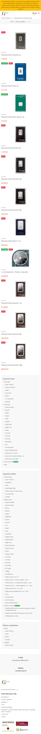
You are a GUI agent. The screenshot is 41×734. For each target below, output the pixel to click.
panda (7, 430)
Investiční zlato (9, 379)
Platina (3, 52)
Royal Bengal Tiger (10, 488)
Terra (6, 594)
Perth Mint (8, 393)
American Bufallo (9, 502)
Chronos (7, 522)
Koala (6, 531)
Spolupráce (4, 702)
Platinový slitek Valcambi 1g (11, 55)
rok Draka (8, 433)
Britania (7, 410)
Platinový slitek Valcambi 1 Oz (11, 303)
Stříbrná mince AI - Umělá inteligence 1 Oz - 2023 (18, 585)
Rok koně (7, 439)
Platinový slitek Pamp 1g (9, 86)
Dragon (7, 416)
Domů (12, 21)
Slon (6, 444)
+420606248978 (20, 671)
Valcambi (7, 401)
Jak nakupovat (5, 697)
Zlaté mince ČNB (11, 461)
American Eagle (9, 407)
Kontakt (3, 716)
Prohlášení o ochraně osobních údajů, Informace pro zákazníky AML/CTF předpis (18, 710)
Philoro (7, 396)
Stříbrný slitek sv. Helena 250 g (13, 491)
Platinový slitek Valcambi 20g (11, 210)
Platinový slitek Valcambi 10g (11, 179)
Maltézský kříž (9, 539)
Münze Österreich (10, 387)
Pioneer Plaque (9, 554)
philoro (7, 637)
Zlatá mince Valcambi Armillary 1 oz (14, 456)
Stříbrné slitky (8, 477)
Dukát (6, 418)
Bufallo (7, 413)
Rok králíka (8, 441)
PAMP (7, 390)
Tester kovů (4, 714)
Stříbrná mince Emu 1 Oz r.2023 (14, 588)
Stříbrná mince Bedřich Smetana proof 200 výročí (18, 613)
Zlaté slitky (7, 382)
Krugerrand (8, 424)
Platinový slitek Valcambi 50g (11, 334)
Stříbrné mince (8, 499)
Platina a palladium (20, 21)
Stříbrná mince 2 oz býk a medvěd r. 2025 (16, 580)
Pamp (6, 485)
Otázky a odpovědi (6, 699)
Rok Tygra (8, 568)
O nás (2, 704)
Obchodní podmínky (6, 707)
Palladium (6, 642)
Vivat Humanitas (9, 600)
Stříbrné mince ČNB (12, 605)
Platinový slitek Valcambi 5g (11, 148)
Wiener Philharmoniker (11, 450)
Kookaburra (8, 482)
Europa (7, 519)
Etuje (5, 464)
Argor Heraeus (9, 384)
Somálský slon (9, 574)
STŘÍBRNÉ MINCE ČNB (11, 616)
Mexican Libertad (10, 545)
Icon (6, 525)
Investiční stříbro (9, 474)
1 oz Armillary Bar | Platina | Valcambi (14, 272)
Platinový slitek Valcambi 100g (11, 365)
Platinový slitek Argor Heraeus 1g (12, 117)
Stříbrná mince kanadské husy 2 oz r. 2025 (16, 591)
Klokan (7, 528)
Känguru (7, 421)
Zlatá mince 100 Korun (11, 453)
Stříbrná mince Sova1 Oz (12, 577)
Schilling (7, 571)
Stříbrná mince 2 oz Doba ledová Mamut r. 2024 (18, 582)
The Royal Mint (9, 399)
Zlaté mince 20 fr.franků (11, 459)
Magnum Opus (9, 537)
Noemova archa (9, 548)
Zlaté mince (7, 404)
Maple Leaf (8, 427)
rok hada (7, 436)
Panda (7, 551)
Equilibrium (8, 516)
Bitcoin (7, 508)
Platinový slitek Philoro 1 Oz (11, 241)
